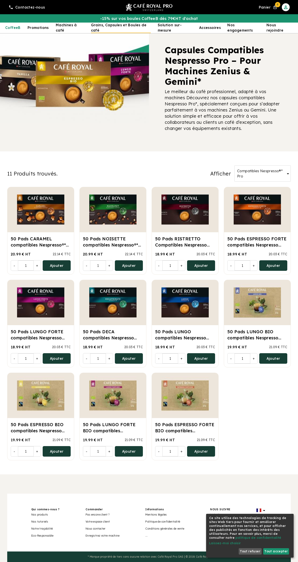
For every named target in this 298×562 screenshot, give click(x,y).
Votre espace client (98, 521)
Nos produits (39, 514)
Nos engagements (240, 27)
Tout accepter (276, 551)
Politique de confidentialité (162, 521)
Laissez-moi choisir (225, 543)
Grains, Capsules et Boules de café (119, 27)
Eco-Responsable (42, 535)
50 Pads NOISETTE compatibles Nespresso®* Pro (110, 245)
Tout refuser (250, 551)
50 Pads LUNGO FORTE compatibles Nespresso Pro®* (37, 338)
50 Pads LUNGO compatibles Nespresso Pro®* (180, 338)
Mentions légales (156, 514)
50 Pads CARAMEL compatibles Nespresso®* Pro (38, 245)
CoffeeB (13, 27)
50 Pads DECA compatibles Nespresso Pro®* (108, 338)
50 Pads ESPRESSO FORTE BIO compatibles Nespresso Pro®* (184, 431)
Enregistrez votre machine (102, 535)
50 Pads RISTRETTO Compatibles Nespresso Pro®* (181, 245)
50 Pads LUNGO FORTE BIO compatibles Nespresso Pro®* (109, 431)
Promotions (38, 27)
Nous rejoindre (275, 27)
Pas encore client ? (98, 514)
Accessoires (210, 27)
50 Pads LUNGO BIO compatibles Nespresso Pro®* (252, 338)
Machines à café (66, 27)
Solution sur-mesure (170, 27)
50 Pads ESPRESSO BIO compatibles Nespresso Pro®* (37, 431)
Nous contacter (96, 528)
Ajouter (57, 265)
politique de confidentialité (258, 538)
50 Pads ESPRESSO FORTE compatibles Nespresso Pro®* (257, 245)
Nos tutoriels (39, 521)
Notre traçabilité (42, 528)
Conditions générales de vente (164, 528)
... (146, 535)
